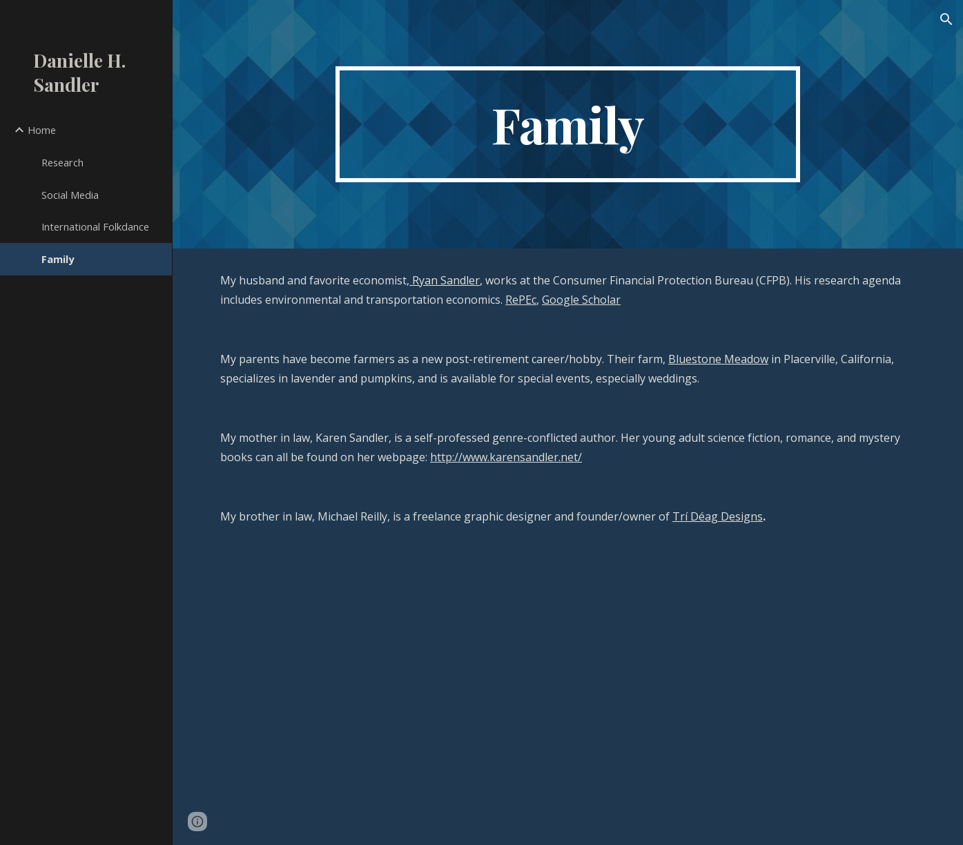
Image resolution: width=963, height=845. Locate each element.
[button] (946, 19)
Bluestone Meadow (718, 359)
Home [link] (42, 130)
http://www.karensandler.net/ (506, 457)
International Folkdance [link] (95, 226)
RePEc (520, 299)
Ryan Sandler (444, 280)
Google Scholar (581, 299)
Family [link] (57, 259)
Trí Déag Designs (717, 516)
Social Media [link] (70, 195)
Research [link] (62, 162)
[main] (567, 124)
